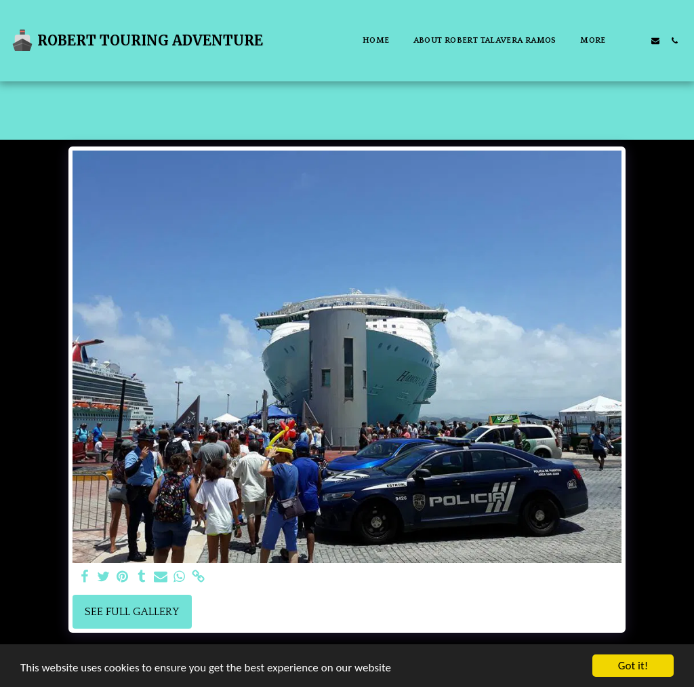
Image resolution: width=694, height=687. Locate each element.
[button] (636, 41)
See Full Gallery (132, 612)
